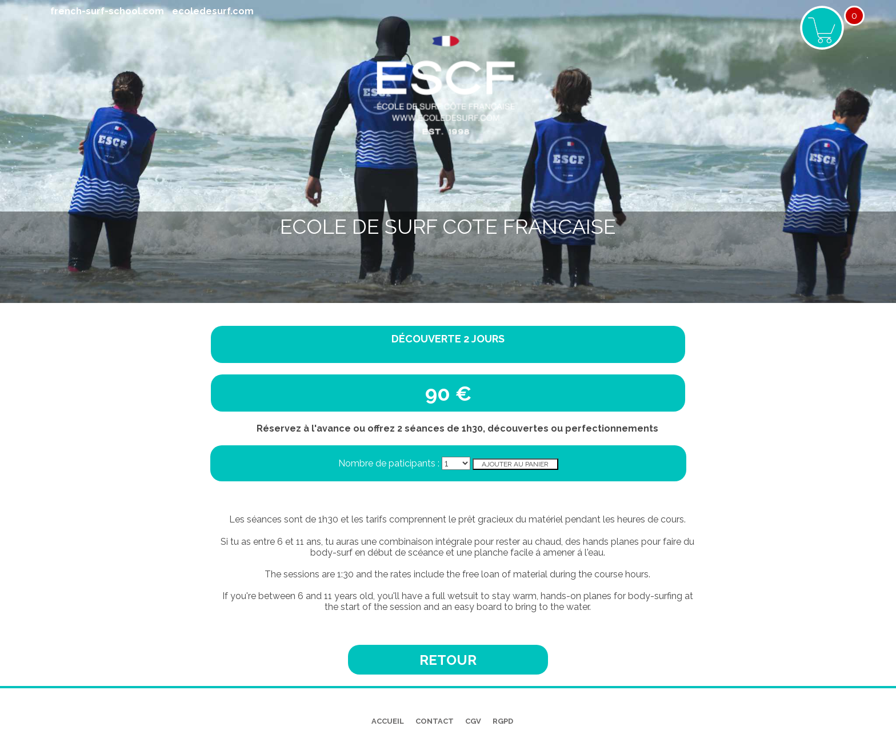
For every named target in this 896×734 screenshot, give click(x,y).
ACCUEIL (387, 721)
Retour (448, 660)
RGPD (503, 721)
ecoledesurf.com (213, 11)
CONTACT (434, 721)
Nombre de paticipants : (390, 463)
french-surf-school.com (107, 11)
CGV (473, 721)
